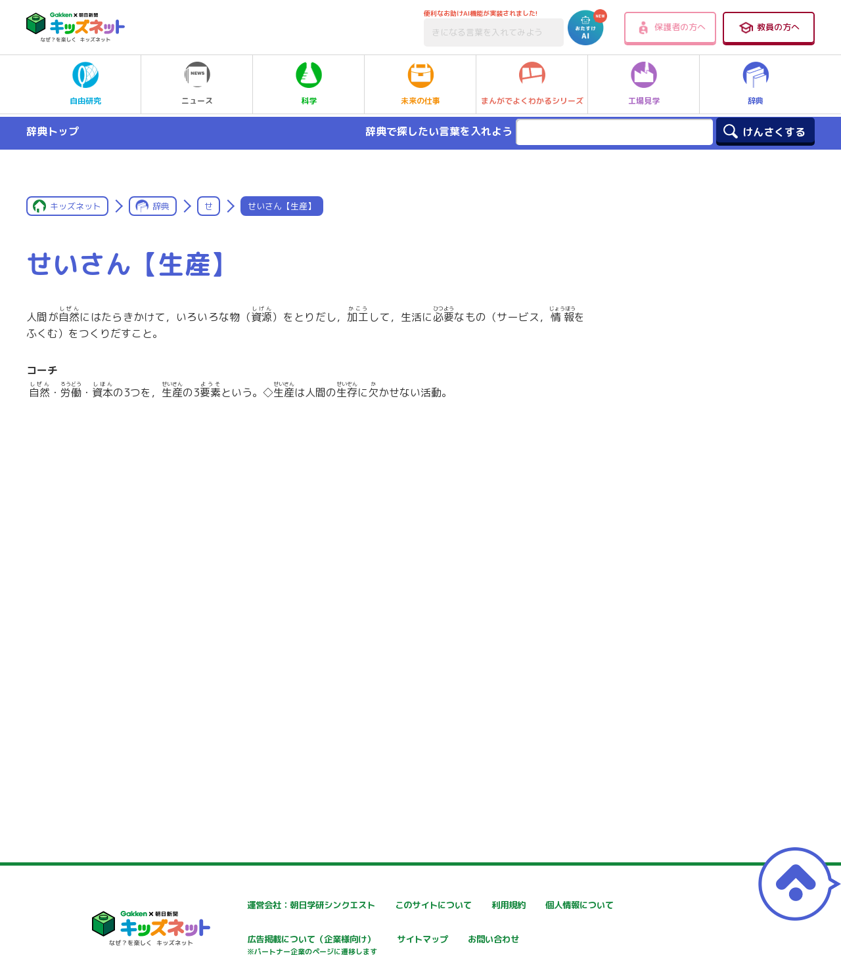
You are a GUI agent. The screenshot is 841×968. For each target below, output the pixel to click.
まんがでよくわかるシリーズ (532, 84)
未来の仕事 (420, 84)
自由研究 (85, 84)
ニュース (197, 84)
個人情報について (243, 940)
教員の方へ (769, 27)
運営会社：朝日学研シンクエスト (275, 905)
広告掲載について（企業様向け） (433, 946)
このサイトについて (405, 905)
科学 (309, 84)
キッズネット (75, 206)
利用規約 (540, 905)
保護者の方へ (670, 27)
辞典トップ (52, 131)
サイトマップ (549, 940)
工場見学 (644, 84)
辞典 (755, 84)
